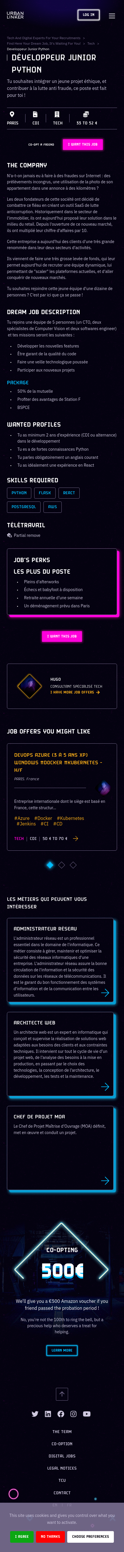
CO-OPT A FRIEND (41, 145)
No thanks (50, 1536)
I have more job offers (75, 692)
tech (91, 43)
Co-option (62, 1444)
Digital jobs (62, 1456)
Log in (88, 14)
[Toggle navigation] (112, 15)
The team (62, 1432)
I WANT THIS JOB (83, 144)
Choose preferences (90, 1536)
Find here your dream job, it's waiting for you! (44, 43)
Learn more (62, 1350)
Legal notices (62, 1468)
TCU (62, 1481)
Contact (62, 1493)
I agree (22, 1536)
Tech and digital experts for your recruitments (44, 38)
